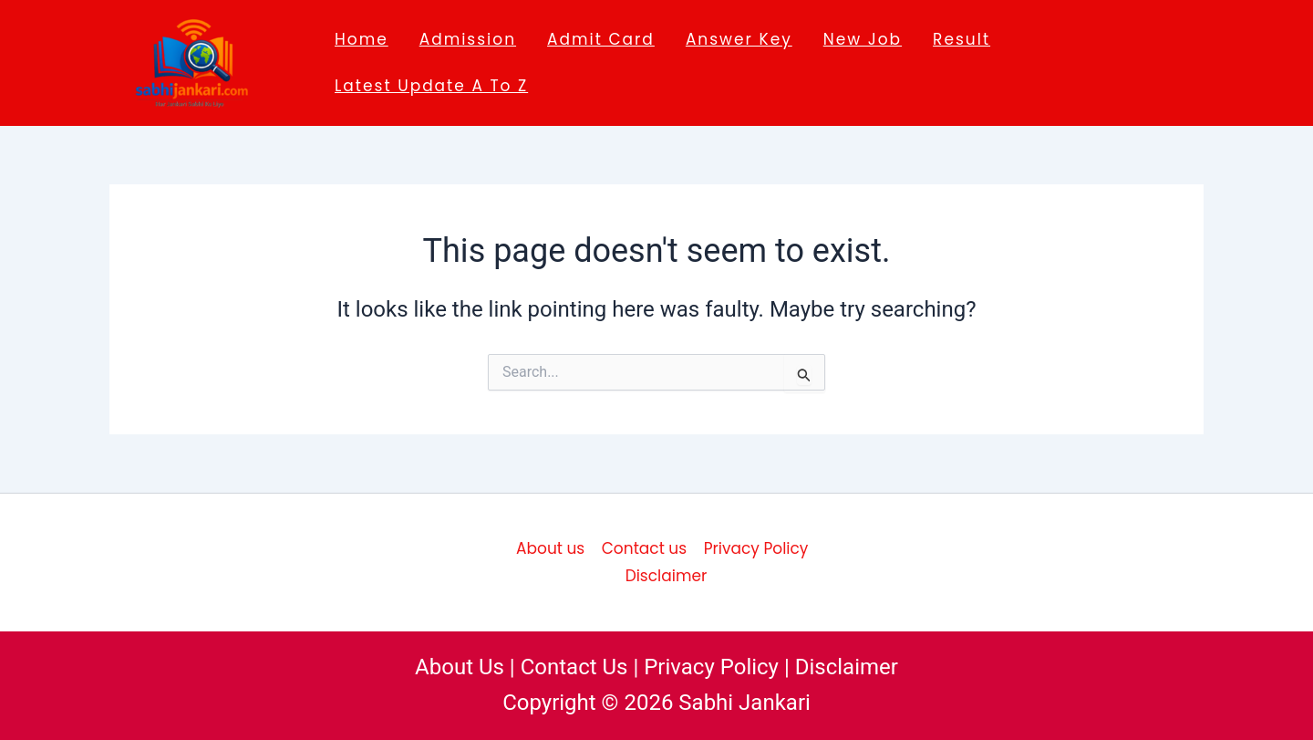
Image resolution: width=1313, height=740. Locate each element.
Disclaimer (666, 576)
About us (550, 548)
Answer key (739, 39)
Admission (467, 39)
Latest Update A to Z (431, 86)
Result (961, 39)
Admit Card (601, 39)
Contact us (644, 548)
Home (361, 39)
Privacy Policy (756, 548)
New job (862, 39)
